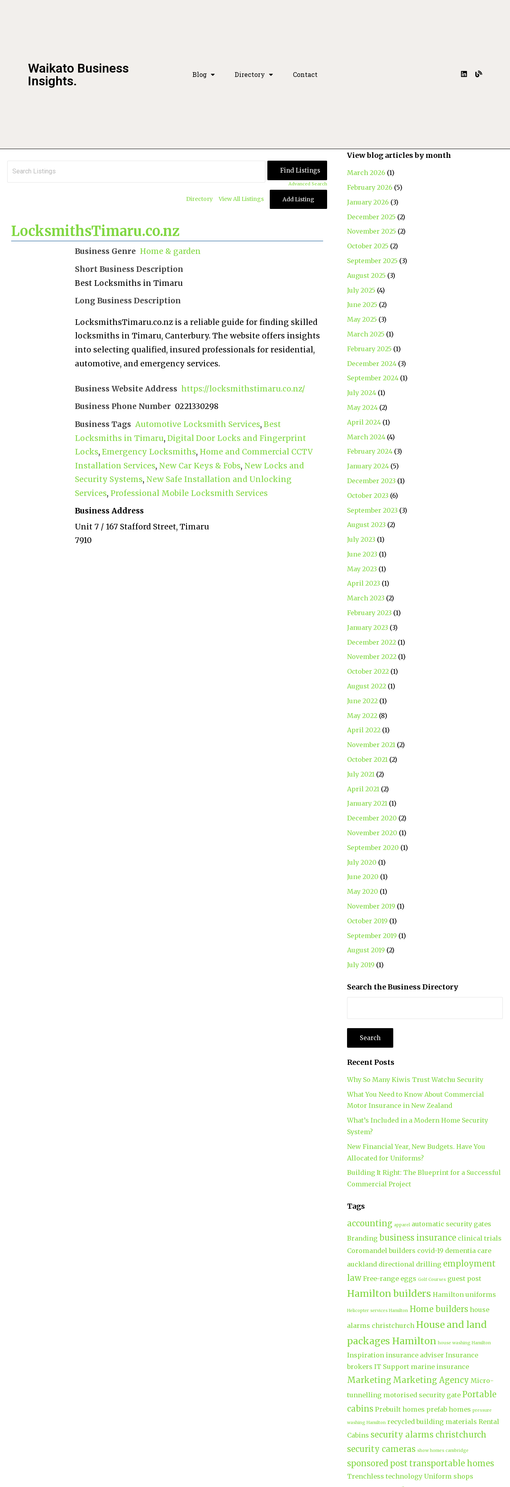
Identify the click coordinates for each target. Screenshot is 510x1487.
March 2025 (365, 334)
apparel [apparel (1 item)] (402, 1224)
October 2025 (367, 246)
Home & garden (170, 251)
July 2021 (361, 774)
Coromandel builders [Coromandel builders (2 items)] (381, 1251)
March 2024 (366, 437)
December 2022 (371, 642)
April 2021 (363, 789)
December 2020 (372, 818)
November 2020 (372, 833)
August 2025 (366, 275)
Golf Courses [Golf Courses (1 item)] (432, 1279)
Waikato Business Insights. (78, 75)
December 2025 (371, 217)
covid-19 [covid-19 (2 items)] (430, 1251)
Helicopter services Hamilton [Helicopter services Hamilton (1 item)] (377, 1310)
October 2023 (367, 496)
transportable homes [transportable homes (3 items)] (451, 1463)
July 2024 (361, 393)
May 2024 (362, 407)
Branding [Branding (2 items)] (362, 1238)
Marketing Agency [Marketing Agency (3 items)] (431, 1380)
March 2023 (365, 598)
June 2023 (362, 554)
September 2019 (372, 936)
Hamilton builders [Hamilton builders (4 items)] (389, 1293)
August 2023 (366, 525)
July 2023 (361, 539)
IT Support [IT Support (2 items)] (391, 1367)
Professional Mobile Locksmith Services (189, 493)
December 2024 (371, 364)
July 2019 (361, 965)
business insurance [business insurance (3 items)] (417, 1238)
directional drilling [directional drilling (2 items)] (410, 1264)
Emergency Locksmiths (149, 451)
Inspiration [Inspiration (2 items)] (365, 1355)
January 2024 (368, 466)
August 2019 (366, 950)
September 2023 (372, 510)
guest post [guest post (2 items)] (464, 1278)
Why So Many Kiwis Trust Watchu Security (415, 1080)
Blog (203, 75)
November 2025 (371, 231)
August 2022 (366, 686)
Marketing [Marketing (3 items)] (369, 1380)
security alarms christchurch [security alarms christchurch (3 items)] (428, 1435)
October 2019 (367, 921)
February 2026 (369, 187)
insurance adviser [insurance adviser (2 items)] (415, 1355)
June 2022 (362, 701)
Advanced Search (307, 184)
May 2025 (362, 319)
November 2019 (371, 906)
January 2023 (367, 627)
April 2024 (364, 422)
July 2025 (361, 290)
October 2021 (367, 759)
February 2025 (369, 349)
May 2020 (362, 891)
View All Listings (241, 199)
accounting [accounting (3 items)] (369, 1223)
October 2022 (368, 671)
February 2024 (369, 451)
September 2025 (372, 261)
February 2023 (369, 613)
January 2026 (368, 202)
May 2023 (362, 569)
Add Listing (298, 199)
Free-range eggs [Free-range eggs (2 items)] (389, 1278)
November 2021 (371, 745)
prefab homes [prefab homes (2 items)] (448, 1409)
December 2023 (371, 481)
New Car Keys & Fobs (200, 465)
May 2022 (362, 716)
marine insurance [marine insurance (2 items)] (440, 1367)
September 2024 (372, 378)
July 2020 (362, 862)
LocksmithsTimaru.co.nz (95, 231)
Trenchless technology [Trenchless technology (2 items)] (384, 1476)
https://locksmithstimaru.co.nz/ (243, 388)
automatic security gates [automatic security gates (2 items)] (451, 1224)
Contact (305, 75)
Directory (254, 75)
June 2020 (363, 877)
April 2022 (364, 730)
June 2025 (362, 305)
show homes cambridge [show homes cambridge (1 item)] (443, 1450)
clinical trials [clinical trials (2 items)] (480, 1238)
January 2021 (367, 803)
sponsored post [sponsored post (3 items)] (377, 1463)
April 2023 (363, 583)
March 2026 (366, 173)
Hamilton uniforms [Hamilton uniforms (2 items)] (464, 1294)
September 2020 (373, 848)
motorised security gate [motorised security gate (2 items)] (422, 1395)
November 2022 (371, 657)
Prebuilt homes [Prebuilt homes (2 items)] (400, 1409)
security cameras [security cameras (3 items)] (381, 1449)
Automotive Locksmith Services (197, 424)
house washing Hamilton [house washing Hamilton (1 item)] (464, 1342)
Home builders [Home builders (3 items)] (439, 1309)
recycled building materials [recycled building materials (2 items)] (432, 1422)
